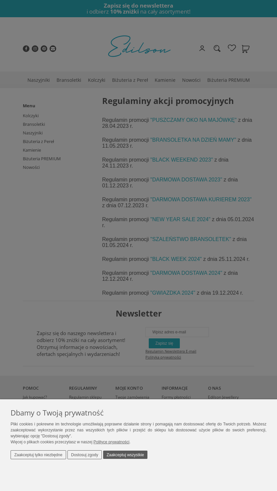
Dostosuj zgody (84, 455)
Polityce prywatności (112, 442)
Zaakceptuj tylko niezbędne (38, 455)
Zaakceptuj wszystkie (125, 455)
